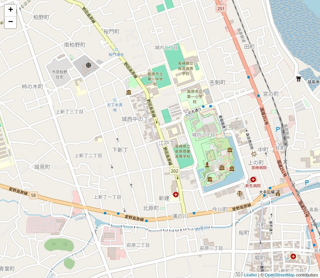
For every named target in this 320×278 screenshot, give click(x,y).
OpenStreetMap (280, 275)
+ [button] (10, 10)
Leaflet (250, 275)
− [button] (10, 22)
